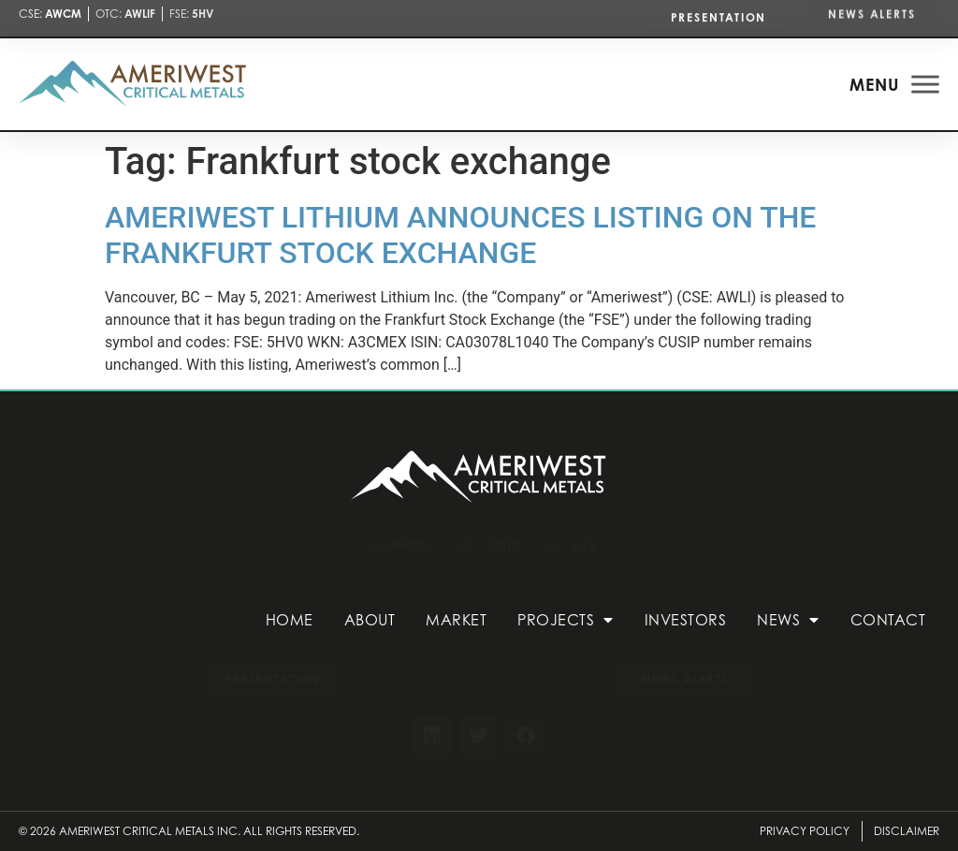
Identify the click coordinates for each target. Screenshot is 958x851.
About (370, 619)
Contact (888, 619)
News (788, 620)
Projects (565, 620)
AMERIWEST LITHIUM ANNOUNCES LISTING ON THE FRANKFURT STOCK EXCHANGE (460, 235)
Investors (686, 619)
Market (456, 619)
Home (289, 619)
